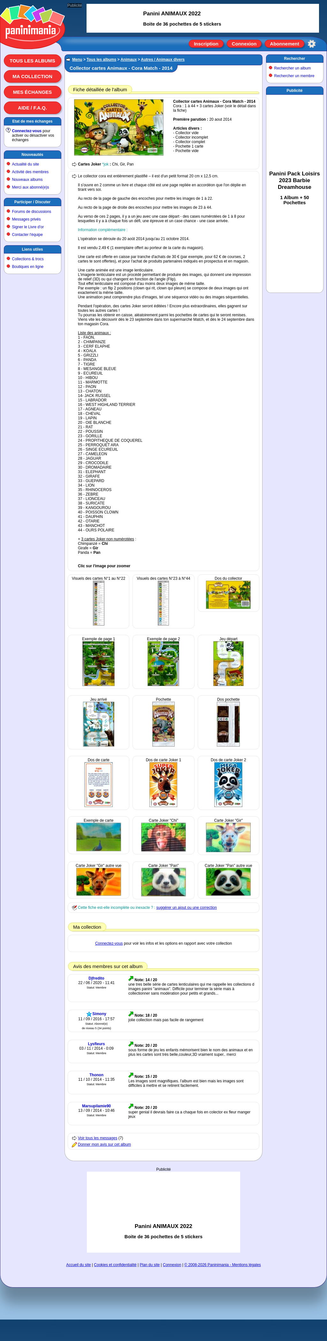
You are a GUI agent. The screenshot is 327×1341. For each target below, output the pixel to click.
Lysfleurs (96, 1044)
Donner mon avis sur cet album (104, 1144)
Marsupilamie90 (96, 1106)
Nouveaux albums (27, 179)
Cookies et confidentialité (115, 1265)
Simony (99, 1014)
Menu (77, 59)
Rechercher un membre (294, 76)
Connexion (244, 43)
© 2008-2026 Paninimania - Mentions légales (222, 1265)
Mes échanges (32, 92)
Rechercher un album (292, 68)
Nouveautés (32, 154)
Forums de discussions (31, 211)
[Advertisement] (163, 1212)
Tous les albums (32, 60)
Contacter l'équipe (27, 234)
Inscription (206, 43)
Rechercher (294, 58)
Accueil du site (78, 1265)
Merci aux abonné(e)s (30, 187)
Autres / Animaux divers (163, 59)
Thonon (96, 1075)
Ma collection (32, 76)
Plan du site (150, 1265)
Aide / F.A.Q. (32, 107)
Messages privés (26, 219)
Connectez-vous (27, 131)
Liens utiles (32, 249)
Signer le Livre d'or (28, 227)
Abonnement (284, 43)
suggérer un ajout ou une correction (186, 907)
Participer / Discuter (32, 202)
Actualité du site (25, 164)
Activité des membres (30, 172)
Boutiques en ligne (28, 266)
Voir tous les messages (97, 1138)
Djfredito (96, 978)
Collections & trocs (28, 259)
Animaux (128, 59)
